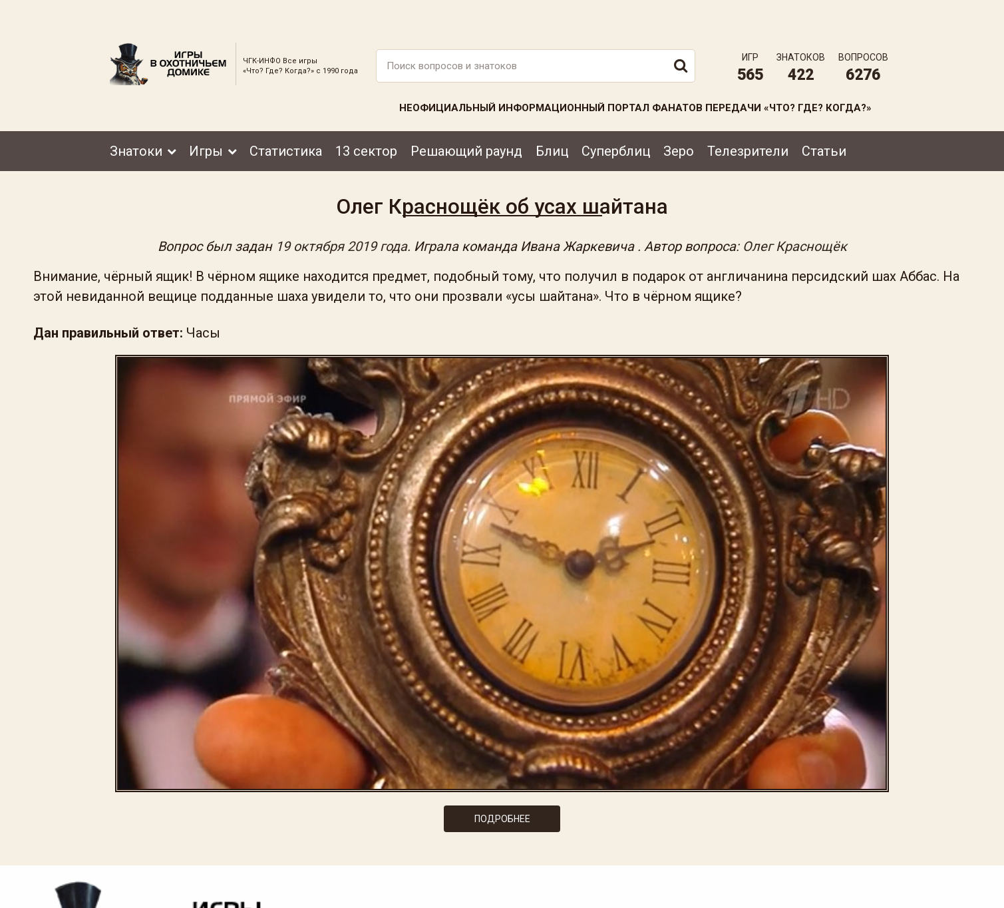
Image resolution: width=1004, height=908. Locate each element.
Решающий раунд (466, 122)
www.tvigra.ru (600, 838)
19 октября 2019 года (341, 232)
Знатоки (136, 122)
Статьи (824, 122)
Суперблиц (616, 122)
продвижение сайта (863, 892)
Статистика (286, 122)
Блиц (552, 122)
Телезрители (747, 122)
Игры (206, 122)
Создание (847, 885)
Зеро (678, 122)
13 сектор (366, 122)
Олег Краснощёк (795, 232)
